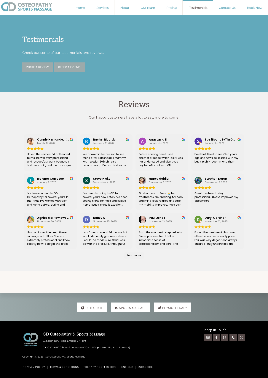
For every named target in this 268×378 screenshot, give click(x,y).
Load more (134, 255)
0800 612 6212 (51, 347)
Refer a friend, (69, 67)
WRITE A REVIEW (37, 67)
